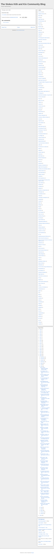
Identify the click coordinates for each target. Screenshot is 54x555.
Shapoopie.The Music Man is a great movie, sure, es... (44, 441)
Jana (39, 525)
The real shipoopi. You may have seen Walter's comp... (45, 431)
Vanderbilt (40, 199)
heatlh (39, 303)
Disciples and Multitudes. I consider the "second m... (45, 494)
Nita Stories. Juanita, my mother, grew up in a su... (44, 435)
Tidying (39, 195)
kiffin (39, 309)
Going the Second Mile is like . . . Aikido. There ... (44, 491)
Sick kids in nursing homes (43, 190)
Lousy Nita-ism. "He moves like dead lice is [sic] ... (44, 372)
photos (39, 54)
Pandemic (40, 184)
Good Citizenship (41, 172)
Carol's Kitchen (41, 219)
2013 (41, 343)
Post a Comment (6, 22)
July (41, 364)
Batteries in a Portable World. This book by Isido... (44, 428)
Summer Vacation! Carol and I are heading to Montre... (44, 375)
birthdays (40, 204)
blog (39, 206)
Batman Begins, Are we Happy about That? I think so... (44, 405)
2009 (41, 349)
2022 (41, 331)
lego (39, 35)
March (41, 510)
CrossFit (39, 107)
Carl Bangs (40, 76)
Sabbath (39, 188)
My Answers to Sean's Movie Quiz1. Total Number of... (44, 468)
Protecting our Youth (41, 130)
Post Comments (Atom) (20, 30)
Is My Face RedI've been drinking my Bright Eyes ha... (44, 451)
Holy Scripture (40, 522)
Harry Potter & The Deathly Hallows (44, 541)
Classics (39, 104)
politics (39, 144)
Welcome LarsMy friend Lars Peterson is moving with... (45, 488)
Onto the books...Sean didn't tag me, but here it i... (45, 454)
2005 (41, 355)
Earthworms (40, 242)
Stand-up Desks (41, 69)
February (42, 511)
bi (38, 292)
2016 (41, 338)
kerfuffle (39, 305)
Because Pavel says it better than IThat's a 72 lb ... (44, 412)
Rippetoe (40, 279)
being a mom (40, 100)
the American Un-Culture (42, 146)
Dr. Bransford (40, 87)
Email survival (40, 248)
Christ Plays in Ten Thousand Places (44, 524)
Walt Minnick (40, 139)
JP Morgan (40, 93)
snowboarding (40, 312)
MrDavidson (40, 264)
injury (39, 208)
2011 (41, 346)
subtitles (39, 314)
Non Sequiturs (40, 270)
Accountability (4, 14)
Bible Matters (40, 155)
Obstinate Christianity (42, 272)
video (39, 148)
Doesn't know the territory (42, 238)
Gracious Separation (42, 115)
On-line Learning (41, 96)
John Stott (40, 56)
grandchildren (40, 52)
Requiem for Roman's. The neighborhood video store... (45, 475)
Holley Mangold (41, 253)
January (42, 513)
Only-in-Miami (40, 182)
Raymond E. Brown (41, 39)
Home (18, 27)
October (42, 360)
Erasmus (39, 45)
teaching (39, 316)
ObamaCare (40, 65)
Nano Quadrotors (41, 178)
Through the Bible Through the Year (44, 82)
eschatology (40, 301)
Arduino (39, 154)
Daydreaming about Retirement (43, 236)
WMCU (39, 48)
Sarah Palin (40, 19)
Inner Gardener (41, 122)
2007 (41, 352)
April (41, 508)
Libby (39, 259)
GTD (39, 17)
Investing (40, 63)
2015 (41, 340)
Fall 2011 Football (41, 78)
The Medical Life (41, 193)
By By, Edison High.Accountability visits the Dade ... (44, 368)
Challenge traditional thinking (43, 223)
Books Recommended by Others (44, 43)
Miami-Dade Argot (41, 126)
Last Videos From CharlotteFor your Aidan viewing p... (45, 398)
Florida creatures (41, 170)
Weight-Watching (41, 141)
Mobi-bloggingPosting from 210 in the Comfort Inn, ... (44, 382)
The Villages (40, 135)
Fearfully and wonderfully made (43, 168)
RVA (39, 277)
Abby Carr (40, 72)
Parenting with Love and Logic (43, 535)
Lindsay (39, 536)
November (42, 358)
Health (39, 34)
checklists (40, 298)
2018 (41, 335)
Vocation (39, 201)
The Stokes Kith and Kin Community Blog (23, 4)
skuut (39, 311)
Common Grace (41, 106)
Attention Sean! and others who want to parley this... (45, 504)
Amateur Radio (41, 152)
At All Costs (40, 544)
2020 (41, 334)
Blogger (32, 552)
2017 (41, 337)
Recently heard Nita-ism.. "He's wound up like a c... (44, 465)
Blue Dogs (40, 85)
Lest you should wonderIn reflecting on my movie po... (44, 395)
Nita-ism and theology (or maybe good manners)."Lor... (44, 389)
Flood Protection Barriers (42, 250)
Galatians (40, 113)
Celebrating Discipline (42, 221)
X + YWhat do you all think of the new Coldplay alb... (45, 408)
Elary (39, 246)
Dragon (39, 89)
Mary (44, 532)
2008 (41, 351)
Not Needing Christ (41, 128)
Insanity (39, 176)
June (41, 366)
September (42, 361)
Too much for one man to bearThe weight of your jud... (44, 472)
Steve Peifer (40, 28)
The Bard (40, 131)
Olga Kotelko (40, 274)
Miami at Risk (40, 263)
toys (39, 320)
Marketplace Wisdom (42, 261)
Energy (39, 109)
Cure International (41, 232)
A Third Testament (41, 527)
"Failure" (39, 102)
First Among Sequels (42, 521)
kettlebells (40, 307)
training (39, 322)
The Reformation (41, 21)
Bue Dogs (40, 217)
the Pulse (40, 210)
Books (39, 15)
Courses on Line (41, 230)
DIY (39, 234)
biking (39, 296)
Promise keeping (41, 67)
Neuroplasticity (41, 268)
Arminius (39, 74)
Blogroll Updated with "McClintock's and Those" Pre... (44, 385)
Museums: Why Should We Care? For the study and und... (45, 497)
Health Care (40, 120)
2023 (41, 329)
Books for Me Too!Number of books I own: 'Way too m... (44, 444)
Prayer (39, 98)
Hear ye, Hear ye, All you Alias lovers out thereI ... (45, 485)
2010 (41, 348)
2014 (41, 341)
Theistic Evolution (41, 137)
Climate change (41, 227)
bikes (39, 294)
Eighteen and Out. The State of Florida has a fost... (44, 425)
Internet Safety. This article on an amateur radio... (45, 392)
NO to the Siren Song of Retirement (44, 266)
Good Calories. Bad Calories (43, 91)
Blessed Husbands (41, 157)
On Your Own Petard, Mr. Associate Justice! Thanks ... (44, 378)
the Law (39, 318)
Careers (39, 159)
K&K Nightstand (41, 519)
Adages (39, 150)
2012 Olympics (41, 212)
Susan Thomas (41, 283)
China (39, 225)
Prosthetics (40, 186)
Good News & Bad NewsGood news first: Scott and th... (44, 402)
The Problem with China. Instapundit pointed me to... (44, 478)
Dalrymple (40, 163)
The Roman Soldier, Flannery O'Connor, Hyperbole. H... (44, 501)
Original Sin (40, 532)
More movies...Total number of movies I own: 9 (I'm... (44, 458)
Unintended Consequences (43, 197)
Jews (39, 257)
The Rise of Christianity (42, 287)
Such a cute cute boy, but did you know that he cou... (44, 482)
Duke (39, 30)
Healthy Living (40, 174)
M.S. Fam (40, 11)
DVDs (39, 161)
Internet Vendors (41, 255)
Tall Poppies (40, 191)
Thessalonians (40, 288)
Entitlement (40, 32)
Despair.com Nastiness (42, 165)
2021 (41, 332)
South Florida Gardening (42, 281)
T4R (39, 285)
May (41, 507)
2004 (41, 515)
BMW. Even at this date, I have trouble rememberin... (44, 448)
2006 (41, 354)
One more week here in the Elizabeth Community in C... (44, 419)
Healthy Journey (41, 13)
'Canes (39, 24)
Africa (39, 83)
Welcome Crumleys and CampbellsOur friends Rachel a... (44, 415)
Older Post (33, 27)
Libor (39, 124)
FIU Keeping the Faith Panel (43, 37)
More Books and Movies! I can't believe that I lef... (44, 438)
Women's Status (41, 50)
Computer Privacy (41, 228)
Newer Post (4, 27)
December (42, 357)
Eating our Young (41, 244)
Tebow (39, 41)
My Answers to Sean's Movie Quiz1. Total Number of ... (44, 461)
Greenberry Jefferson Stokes (43, 117)
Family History (40, 111)
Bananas (39, 26)
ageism (39, 290)
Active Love (40, 214)
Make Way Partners (41, 80)
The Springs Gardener (42, 133)
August (41, 363)
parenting (40, 59)
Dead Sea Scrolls (41, 61)
